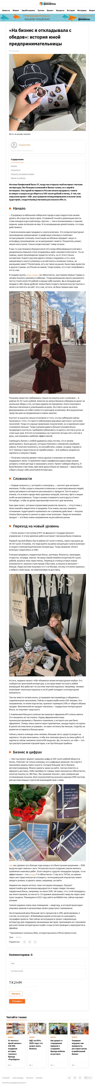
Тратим (41, 13)
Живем (16, 13)
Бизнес (50, 13)
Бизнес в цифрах (16, 185)
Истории (71, 13)
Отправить (15, 1004)
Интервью (81, 13)
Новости (6, 13)
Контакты (29, 1076)
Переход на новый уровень (20, 181)
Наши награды (18, 1076)
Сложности (13, 177)
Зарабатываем (28, 13)
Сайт (9, 873)
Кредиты (60, 13)
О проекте (6, 1076)
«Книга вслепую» (32, 276)
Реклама (39, 1076)
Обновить (14, 996)
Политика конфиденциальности (14, 1081)
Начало (12, 173)
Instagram (32, 883)
